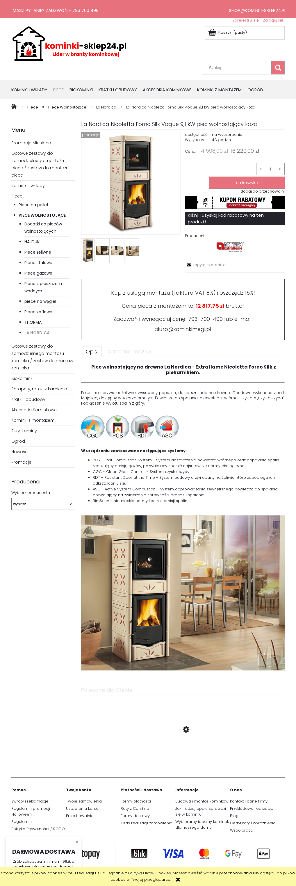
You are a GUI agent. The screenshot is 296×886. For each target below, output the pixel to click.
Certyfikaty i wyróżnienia (253, 823)
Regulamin (21, 821)
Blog (234, 816)
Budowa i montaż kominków (202, 801)
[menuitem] (32, 90)
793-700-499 (205, 319)
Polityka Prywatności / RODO (38, 829)
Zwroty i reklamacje (30, 801)
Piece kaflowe (38, 312)
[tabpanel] (183, 521)
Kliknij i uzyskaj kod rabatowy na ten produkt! (226, 218)
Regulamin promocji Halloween (30, 811)
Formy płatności (136, 801)
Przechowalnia (80, 816)
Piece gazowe (38, 273)
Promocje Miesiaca (31, 143)
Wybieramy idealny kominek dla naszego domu (202, 824)
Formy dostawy (135, 816)
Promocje (21, 462)
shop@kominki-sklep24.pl (257, 10)
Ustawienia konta (82, 808)
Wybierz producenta (30, 493)
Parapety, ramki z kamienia (39, 389)
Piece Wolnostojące (42, 215)
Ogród (18, 441)
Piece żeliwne (37, 252)
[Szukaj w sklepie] (238, 67)
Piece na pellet (34, 205)
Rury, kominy (24, 431)
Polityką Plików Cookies (149, 873)
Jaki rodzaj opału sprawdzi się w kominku (200, 811)
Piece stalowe (38, 263)
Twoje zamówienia (84, 801)
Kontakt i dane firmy (249, 801)
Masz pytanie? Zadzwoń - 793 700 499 (56, 10)
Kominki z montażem (33, 420)
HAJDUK (32, 242)
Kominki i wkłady (28, 185)
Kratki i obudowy (28, 399)
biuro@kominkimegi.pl (182, 329)
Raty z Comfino (135, 808)
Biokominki (22, 378)
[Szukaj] (278, 67)
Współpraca (241, 830)
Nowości (19, 452)
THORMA (33, 322)
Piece (16, 196)
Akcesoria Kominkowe (34, 410)
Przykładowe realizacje (251, 808)
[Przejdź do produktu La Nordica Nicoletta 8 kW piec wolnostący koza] (183, 757)
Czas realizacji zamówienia (146, 823)
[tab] (92, 351)
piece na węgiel (40, 301)
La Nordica (37, 333)
